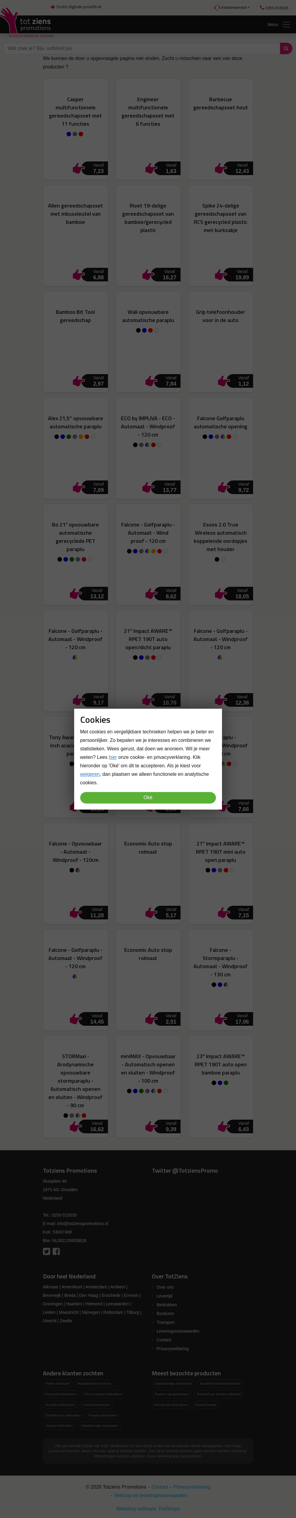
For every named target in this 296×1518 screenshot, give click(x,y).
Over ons (165, 1287)
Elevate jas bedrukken (171, 1405)
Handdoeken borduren (94, 1383)
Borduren (165, 1313)
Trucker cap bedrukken (172, 1394)
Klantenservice (230, 8)
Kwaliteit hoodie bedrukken (220, 1383)
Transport (165, 1322)
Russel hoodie (206, 1405)
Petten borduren (58, 1383)
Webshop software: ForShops (148, 1508)
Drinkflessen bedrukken (63, 1415)
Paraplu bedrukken (103, 1415)
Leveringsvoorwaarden (178, 1331)
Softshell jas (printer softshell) (219, 1394)
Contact (164, 1339)
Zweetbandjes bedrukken (100, 1425)
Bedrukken (167, 1304)
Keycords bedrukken (61, 1394)
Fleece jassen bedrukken (103, 1394)
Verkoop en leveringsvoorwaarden (150, 1495)
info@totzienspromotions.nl (82, 1223)
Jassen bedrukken (59, 1425)
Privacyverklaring (173, 1348)
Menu (279, 24)
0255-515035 (274, 8)
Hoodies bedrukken (60, 1405)
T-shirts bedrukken (96, 1405)
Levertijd (165, 1296)
